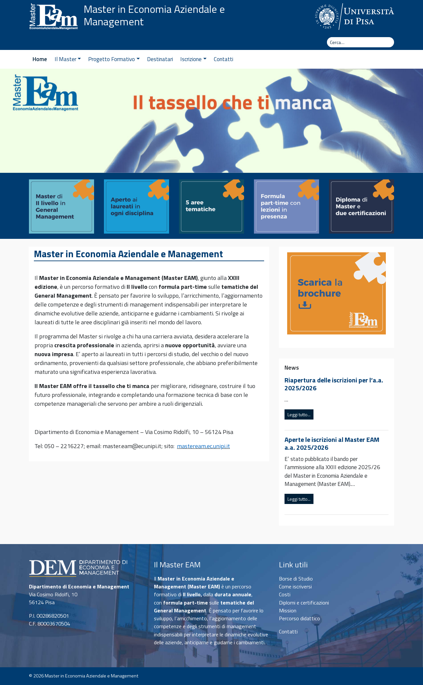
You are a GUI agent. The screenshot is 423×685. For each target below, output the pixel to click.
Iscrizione (193, 59)
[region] (211, 121)
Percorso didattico (299, 618)
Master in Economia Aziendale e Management (154, 15)
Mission (287, 610)
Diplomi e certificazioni (304, 602)
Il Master (68, 59)
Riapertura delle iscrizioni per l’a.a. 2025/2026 (334, 384)
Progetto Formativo (113, 59)
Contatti (223, 59)
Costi (284, 594)
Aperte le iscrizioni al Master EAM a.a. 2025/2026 (332, 443)
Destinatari (160, 59)
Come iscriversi (295, 586)
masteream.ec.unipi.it (203, 446)
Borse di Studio (296, 578)
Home (40, 59)
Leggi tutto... (299, 414)
